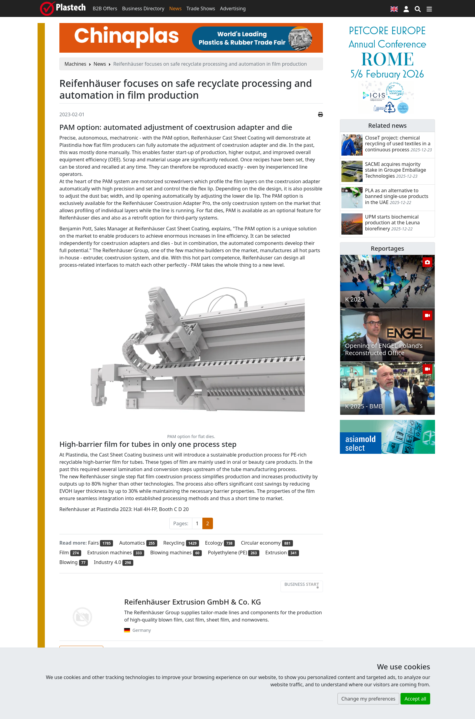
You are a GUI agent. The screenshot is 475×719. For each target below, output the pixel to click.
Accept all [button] (415, 698)
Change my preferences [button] (368, 698)
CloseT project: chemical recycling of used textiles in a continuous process (397, 143)
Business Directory (143, 8)
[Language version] (394, 8)
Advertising (233, 8)
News (175, 8)
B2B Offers (105, 8)
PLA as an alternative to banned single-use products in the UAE (396, 196)
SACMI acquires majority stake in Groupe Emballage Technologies (395, 170)
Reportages (387, 248)
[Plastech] (62, 8)
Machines (75, 64)
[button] (406, 8)
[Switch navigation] (429, 8)
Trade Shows (201, 8)
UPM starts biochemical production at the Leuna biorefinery (392, 222)
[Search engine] (418, 8)
